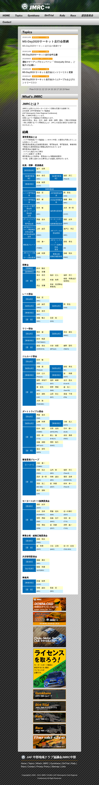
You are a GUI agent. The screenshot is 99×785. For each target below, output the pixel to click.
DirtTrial (65, 763)
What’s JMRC (42, 763)
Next (67, 89)
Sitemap (55, 766)
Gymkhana (55, 763)
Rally (73, 763)
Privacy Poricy (43, 766)
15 (52, 89)
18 (60, 89)
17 (57, 89)
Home (24, 763)
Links (63, 766)
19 (63, 89)
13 (46, 89)
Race (23, 766)
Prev (32, 89)
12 (43, 89)
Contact (31, 766)
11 (40, 89)
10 (37, 89)
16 (55, 89)
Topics (31, 763)
